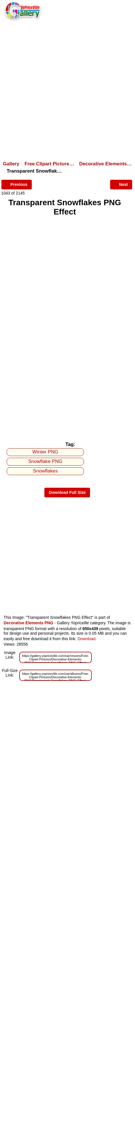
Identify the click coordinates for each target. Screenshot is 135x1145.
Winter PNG (45, 452)
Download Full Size (67, 492)
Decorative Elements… (105, 164)
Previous (16, 184)
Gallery (11, 164)
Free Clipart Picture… (49, 164)
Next (121, 184)
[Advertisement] (67, 90)
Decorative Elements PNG (28, 623)
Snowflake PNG (45, 461)
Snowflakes (45, 471)
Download (86, 638)
